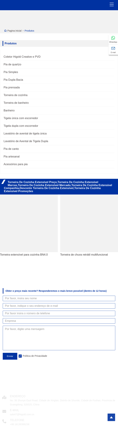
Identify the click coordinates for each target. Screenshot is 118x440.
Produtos (29, 30)
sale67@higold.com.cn (22, 414)
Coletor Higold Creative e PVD (22, 56)
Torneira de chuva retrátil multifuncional (84, 254)
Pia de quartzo (12, 64)
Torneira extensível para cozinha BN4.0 (24, 254)
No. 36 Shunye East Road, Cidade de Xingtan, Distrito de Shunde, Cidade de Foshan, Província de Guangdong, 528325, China (62, 402)
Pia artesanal (11, 156)
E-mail (14, 410)
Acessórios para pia (16, 164)
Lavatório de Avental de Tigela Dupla (26, 141)
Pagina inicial (14, 30)
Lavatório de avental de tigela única (25, 133)
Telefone (17, 420)
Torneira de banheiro (16, 102)
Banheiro (9, 110)
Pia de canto (11, 148)
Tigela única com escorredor (21, 118)
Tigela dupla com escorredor (21, 125)
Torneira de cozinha (16, 95)
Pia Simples (11, 72)
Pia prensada (12, 87)
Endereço (17, 396)
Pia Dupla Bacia (13, 79)
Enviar (10, 356)
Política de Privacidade (35, 356)
